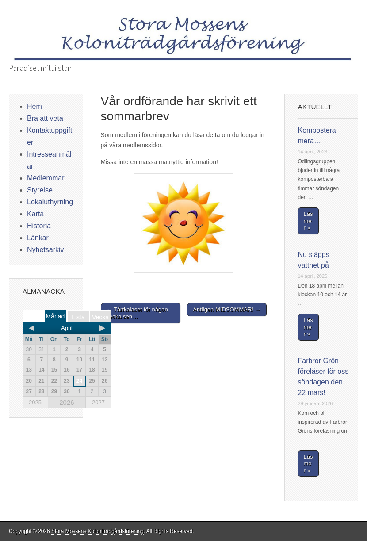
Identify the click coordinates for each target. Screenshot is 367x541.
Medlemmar (45, 178)
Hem (34, 106)
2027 (98, 402)
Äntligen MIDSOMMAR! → (226, 309)
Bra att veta (45, 118)
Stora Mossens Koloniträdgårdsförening (97, 531)
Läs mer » (308, 221)
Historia (39, 226)
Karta (35, 214)
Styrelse (40, 190)
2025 (35, 402)
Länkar (38, 238)
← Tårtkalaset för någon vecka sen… (137, 313)
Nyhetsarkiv (45, 249)
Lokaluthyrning (50, 202)
